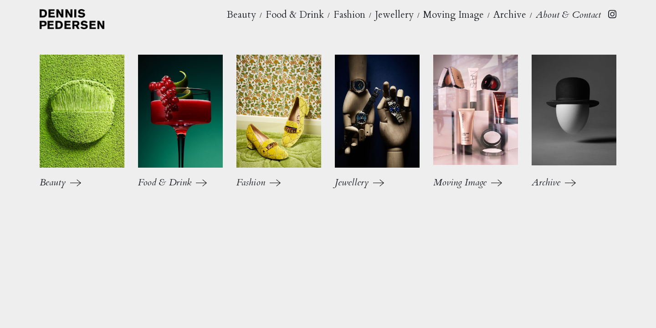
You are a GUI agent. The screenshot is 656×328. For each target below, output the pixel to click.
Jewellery (394, 14)
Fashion (349, 14)
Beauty (241, 14)
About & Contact (568, 14)
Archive (509, 14)
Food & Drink (295, 14)
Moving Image (453, 14)
